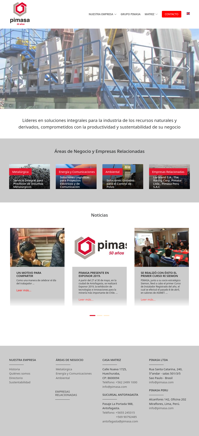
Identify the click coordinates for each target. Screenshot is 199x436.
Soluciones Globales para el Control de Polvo (120, 183)
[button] (22, 268)
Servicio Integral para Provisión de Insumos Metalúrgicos (28, 183)
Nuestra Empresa (101, 14)
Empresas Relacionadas (168, 172)
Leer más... (23, 290)
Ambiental (113, 172)
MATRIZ (151, 14)
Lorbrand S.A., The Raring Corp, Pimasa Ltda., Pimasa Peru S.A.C (167, 182)
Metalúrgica (20, 172)
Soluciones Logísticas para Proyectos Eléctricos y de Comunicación (74, 182)
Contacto (171, 14)
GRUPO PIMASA (131, 14)
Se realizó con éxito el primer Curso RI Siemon (159, 274)
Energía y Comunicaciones (77, 172)
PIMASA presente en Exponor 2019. (94, 274)
